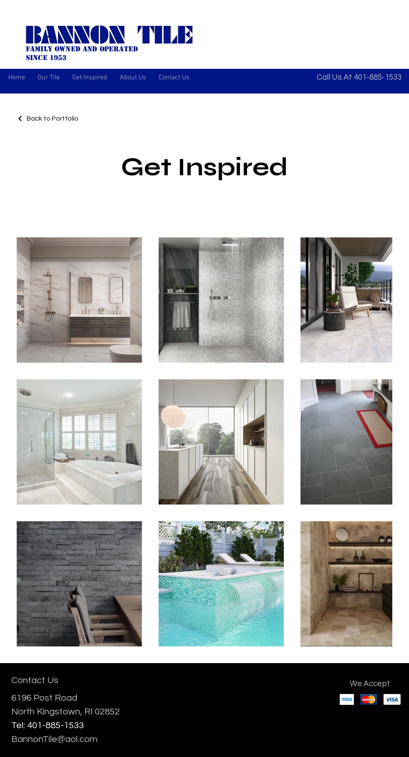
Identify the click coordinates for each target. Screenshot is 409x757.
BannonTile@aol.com (54, 739)
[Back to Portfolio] (47, 118)
